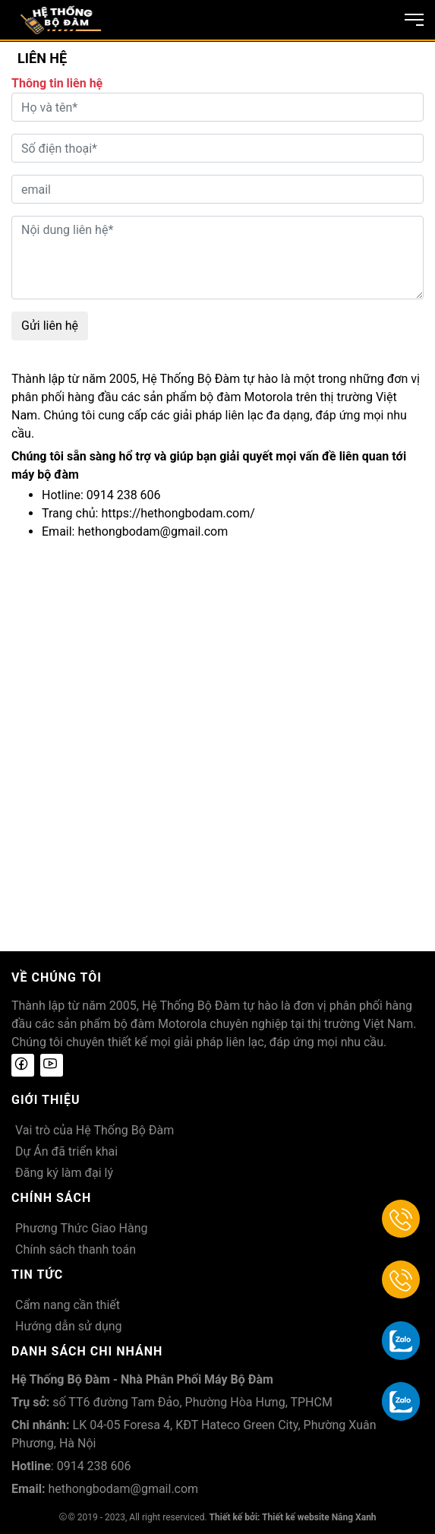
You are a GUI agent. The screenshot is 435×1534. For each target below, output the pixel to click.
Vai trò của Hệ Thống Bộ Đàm (94, 1130)
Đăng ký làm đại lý (64, 1173)
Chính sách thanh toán (75, 1249)
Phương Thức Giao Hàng (81, 1228)
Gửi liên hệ (49, 325)
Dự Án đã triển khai (66, 1151)
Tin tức (37, 1274)
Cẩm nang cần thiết (67, 1305)
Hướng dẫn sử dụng (68, 1326)
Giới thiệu (45, 1100)
